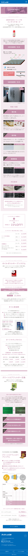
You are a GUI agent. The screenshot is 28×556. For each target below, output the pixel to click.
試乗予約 (7, 551)
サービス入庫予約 (14, 526)
